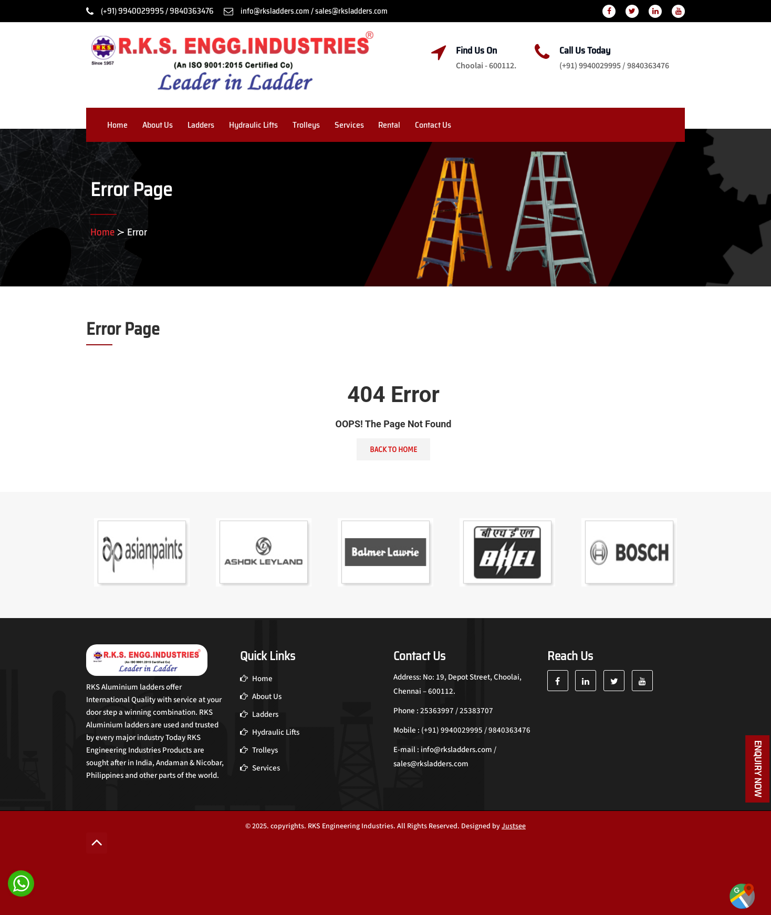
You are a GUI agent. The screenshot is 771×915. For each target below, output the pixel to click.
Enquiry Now (758, 769)
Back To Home (393, 449)
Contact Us (433, 124)
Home (117, 124)
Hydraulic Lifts (253, 124)
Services (349, 124)
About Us (157, 124)
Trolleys (306, 124)
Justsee (514, 826)
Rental (389, 124)
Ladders (200, 124)
